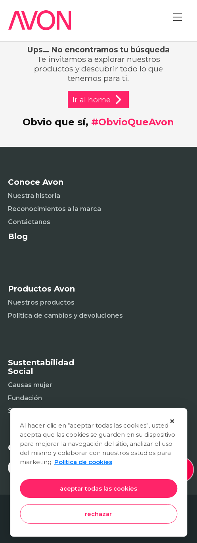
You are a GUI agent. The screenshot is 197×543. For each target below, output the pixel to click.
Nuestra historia (34, 196)
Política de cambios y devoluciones (65, 315)
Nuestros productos (41, 302)
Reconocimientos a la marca (54, 209)
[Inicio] (35, 25)
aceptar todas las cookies (98, 488)
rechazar (98, 514)
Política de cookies (83, 462)
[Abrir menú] (181, 24)
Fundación (25, 398)
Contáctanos (29, 222)
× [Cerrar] (172, 421)
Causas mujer (30, 385)
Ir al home (98, 99)
